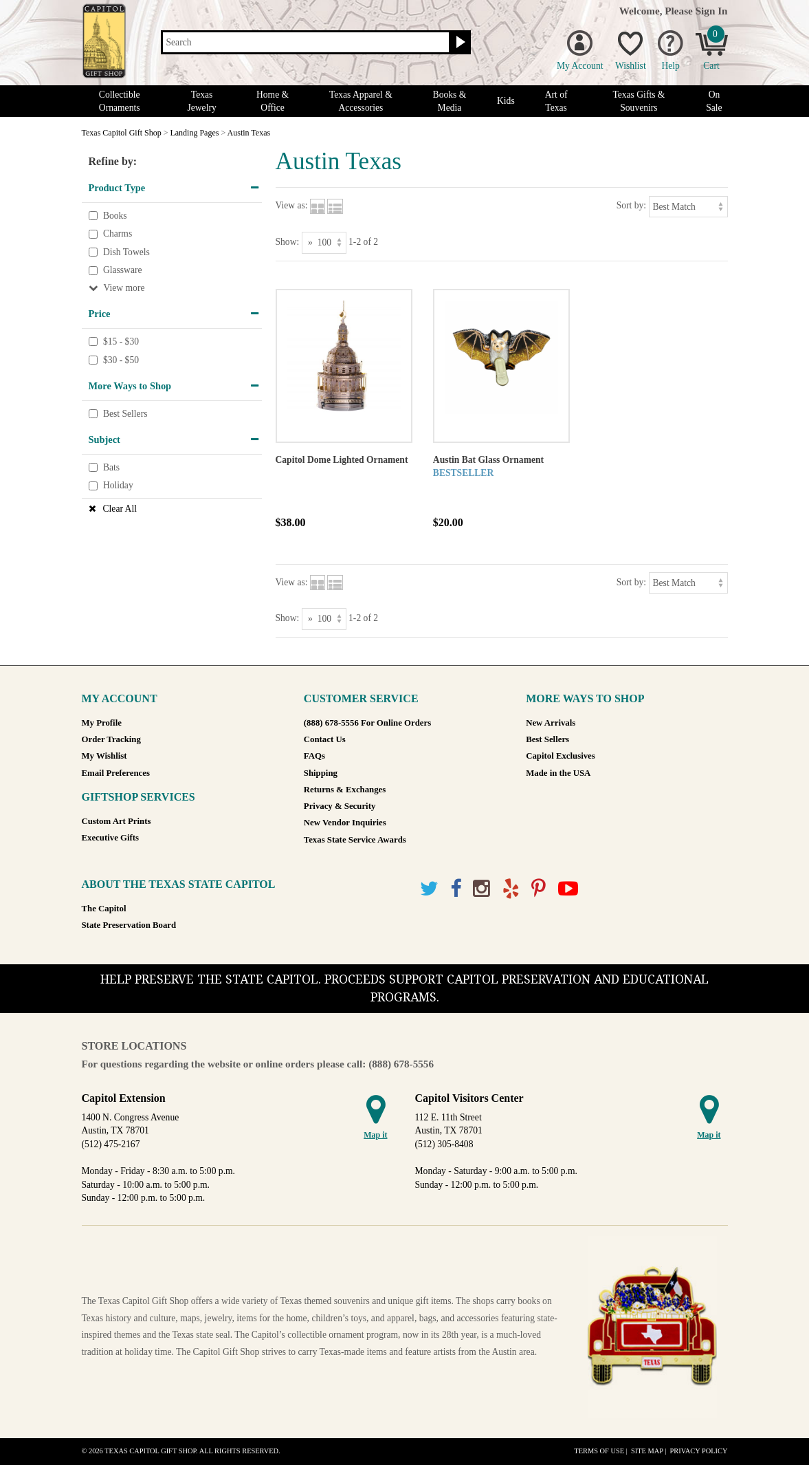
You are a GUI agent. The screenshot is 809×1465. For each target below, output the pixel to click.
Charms (117, 233)
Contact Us (325, 739)
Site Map (647, 1451)
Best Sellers (125, 414)
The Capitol (104, 908)
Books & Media (450, 101)
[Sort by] (688, 206)
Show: (288, 242)
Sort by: (631, 205)
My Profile (102, 723)
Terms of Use (599, 1451)
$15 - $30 (121, 341)
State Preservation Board (129, 925)
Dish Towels (126, 252)
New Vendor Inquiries (345, 822)
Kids (506, 101)
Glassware (122, 270)
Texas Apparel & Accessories (360, 101)
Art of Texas (556, 101)
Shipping (320, 773)
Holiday (118, 486)
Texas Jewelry (201, 101)
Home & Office (272, 101)
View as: (292, 205)
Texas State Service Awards (355, 840)
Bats (111, 467)
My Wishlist (104, 756)
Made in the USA (558, 773)
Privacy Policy (698, 1451)
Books (115, 215)
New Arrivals (550, 723)
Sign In (712, 11)
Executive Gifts (111, 838)
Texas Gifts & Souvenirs (638, 101)
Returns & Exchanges (345, 789)
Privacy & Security (339, 806)
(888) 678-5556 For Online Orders (367, 723)
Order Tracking (111, 739)
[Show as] (324, 242)
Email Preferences (116, 773)
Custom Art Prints (116, 821)
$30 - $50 (121, 360)
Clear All (120, 508)
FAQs (314, 756)
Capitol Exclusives (560, 756)
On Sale (714, 101)
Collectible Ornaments (119, 101)
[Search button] (459, 42)
